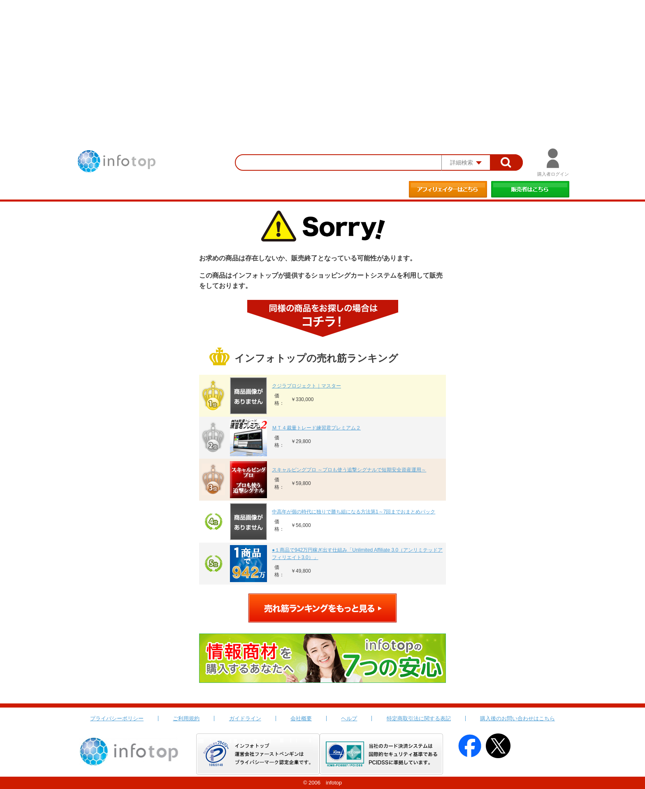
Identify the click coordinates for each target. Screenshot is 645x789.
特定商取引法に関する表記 (419, 718)
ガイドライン (245, 718)
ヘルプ (349, 718)
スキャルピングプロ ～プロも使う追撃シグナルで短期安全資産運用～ (349, 470)
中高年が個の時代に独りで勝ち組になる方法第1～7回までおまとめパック (353, 512)
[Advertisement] (322, 61)
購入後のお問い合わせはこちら (517, 718)
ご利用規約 (186, 718)
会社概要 (301, 718)
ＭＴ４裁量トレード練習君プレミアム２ (316, 428)
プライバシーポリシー (117, 718)
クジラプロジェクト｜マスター (306, 386)
